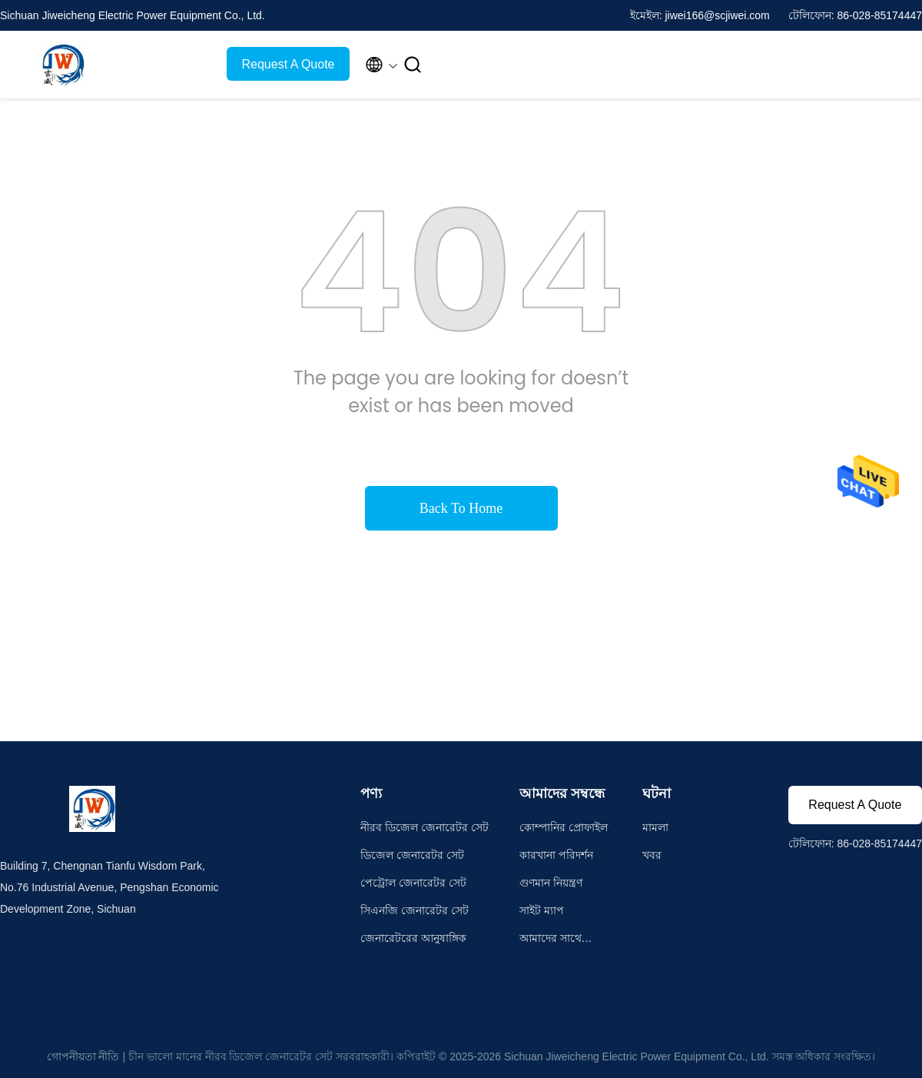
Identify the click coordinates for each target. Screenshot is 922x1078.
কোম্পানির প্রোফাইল (563, 827)
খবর (652, 855)
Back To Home (461, 508)
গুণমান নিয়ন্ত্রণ (550, 883)
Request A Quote (288, 64)
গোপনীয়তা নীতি (83, 1056)
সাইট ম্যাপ (541, 910)
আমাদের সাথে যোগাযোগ (550, 940)
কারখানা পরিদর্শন (556, 855)
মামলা (655, 827)
